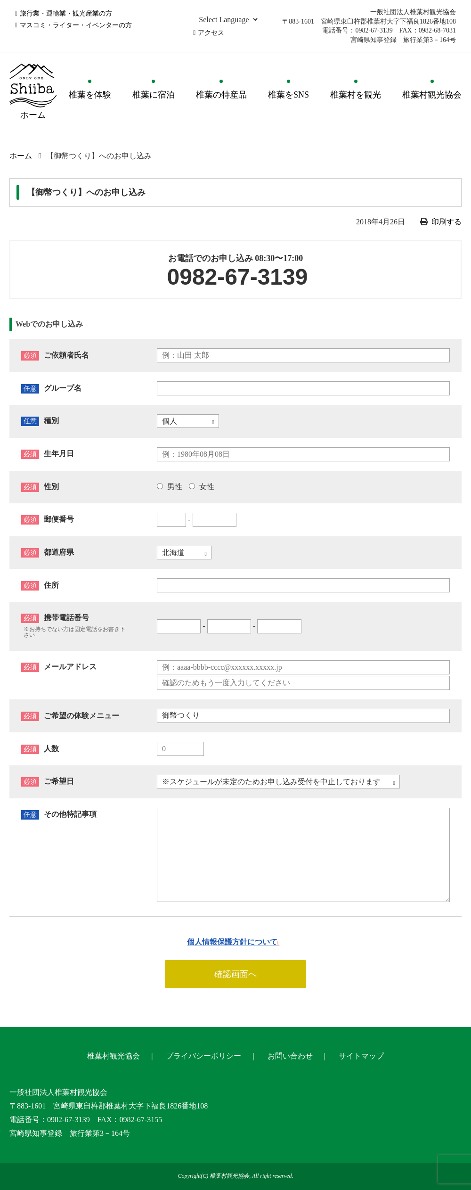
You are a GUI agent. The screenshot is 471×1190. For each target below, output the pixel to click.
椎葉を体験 (90, 94)
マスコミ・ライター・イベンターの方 (76, 25)
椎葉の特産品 (221, 94)
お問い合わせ (290, 1056)
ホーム (20, 156)
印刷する (446, 222)
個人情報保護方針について (232, 942)
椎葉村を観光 (355, 94)
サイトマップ (361, 1056)
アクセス (211, 32)
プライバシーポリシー (203, 1056)
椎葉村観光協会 (432, 94)
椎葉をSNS (288, 94)
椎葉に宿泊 (153, 94)
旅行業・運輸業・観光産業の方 (66, 13)
